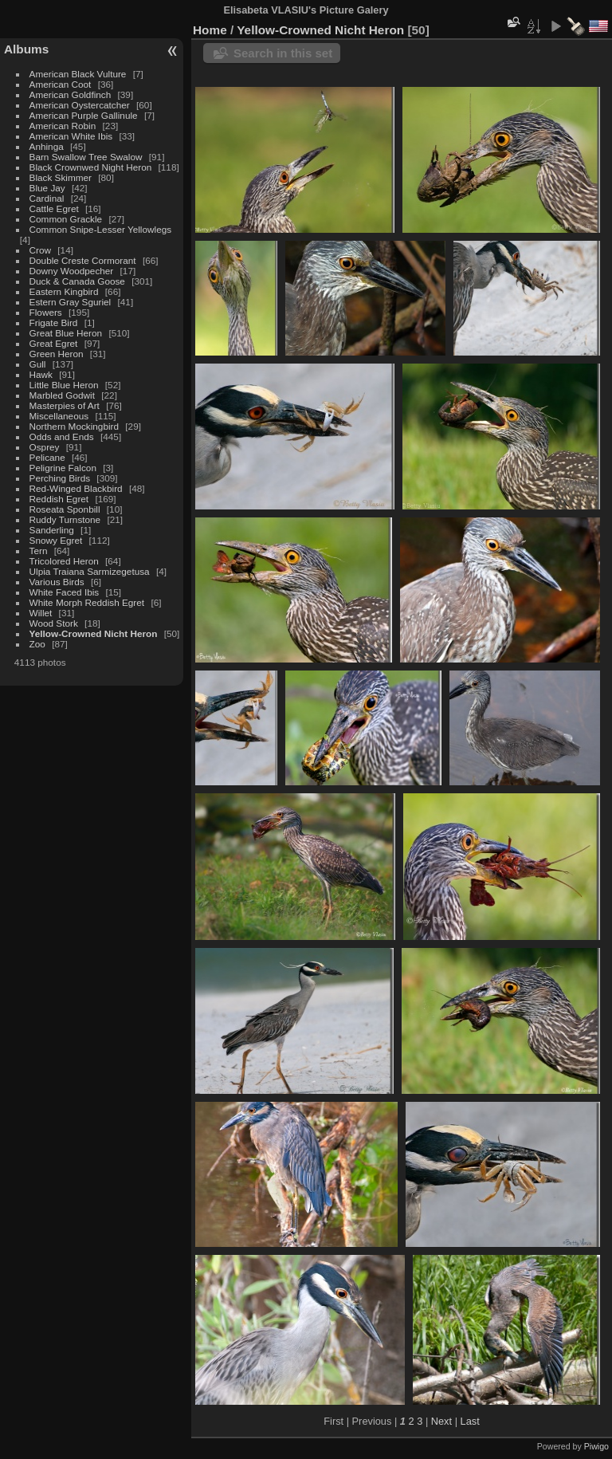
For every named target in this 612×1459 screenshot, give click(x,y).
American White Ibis (71, 136)
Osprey (44, 447)
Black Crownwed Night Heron (90, 167)
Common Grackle (66, 219)
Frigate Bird (53, 322)
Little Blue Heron (64, 384)
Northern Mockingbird (74, 426)
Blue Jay (47, 188)
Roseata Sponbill (64, 509)
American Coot (60, 84)
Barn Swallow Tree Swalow (86, 156)
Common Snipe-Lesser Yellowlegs (100, 229)
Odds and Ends (61, 436)
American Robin (62, 125)
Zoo (37, 644)
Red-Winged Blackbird (76, 488)
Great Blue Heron (66, 333)
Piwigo (596, 1446)
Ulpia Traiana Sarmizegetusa (89, 571)
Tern (38, 550)
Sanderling (51, 530)
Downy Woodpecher (71, 270)
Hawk (41, 374)
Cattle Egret (54, 208)
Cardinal (47, 198)
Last (470, 1421)
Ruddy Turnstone (65, 519)
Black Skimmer (60, 177)
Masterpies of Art (64, 405)
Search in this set (282, 53)
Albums (26, 49)
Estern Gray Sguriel (70, 302)
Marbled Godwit (62, 395)
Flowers (45, 312)
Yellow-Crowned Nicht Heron (93, 633)
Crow (40, 250)
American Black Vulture (78, 74)
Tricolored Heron (64, 561)
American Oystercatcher (79, 105)
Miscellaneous (59, 416)
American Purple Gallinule (83, 115)
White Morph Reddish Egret (87, 602)
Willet (41, 613)
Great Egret (53, 343)
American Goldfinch (70, 94)
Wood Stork (53, 623)
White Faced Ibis (64, 592)
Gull (37, 364)
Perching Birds (60, 478)
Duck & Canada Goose (77, 281)
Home (210, 30)
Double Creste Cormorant (82, 260)
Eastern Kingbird (64, 291)
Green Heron (56, 353)
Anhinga (46, 146)
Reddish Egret (59, 499)
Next (441, 1421)
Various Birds (56, 581)
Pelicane (47, 457)
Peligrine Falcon (62, 467)
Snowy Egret (56, 540)
